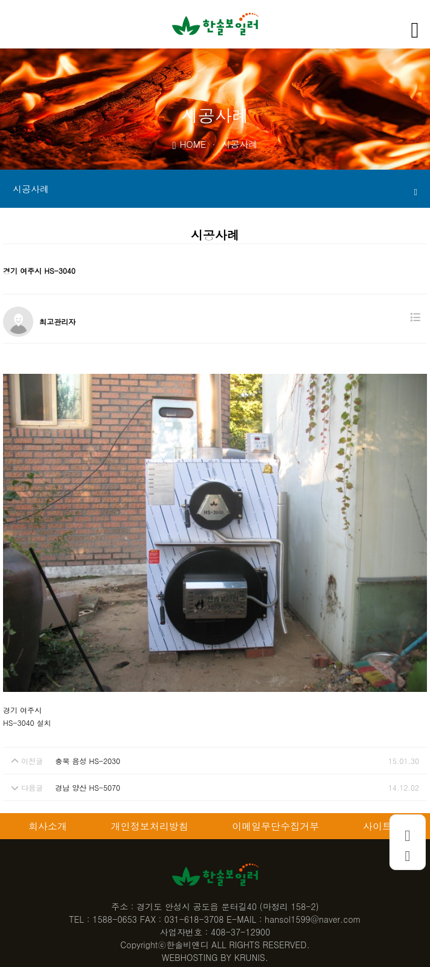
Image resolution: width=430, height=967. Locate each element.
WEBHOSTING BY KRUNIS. (215, 957)
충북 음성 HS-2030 (87, 761)
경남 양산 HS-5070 (87, 787)
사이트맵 (382, 826)
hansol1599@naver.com (313, 919)
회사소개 (47, 826)
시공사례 (215, 189)
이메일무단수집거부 (275, 826)
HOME (190, 143)
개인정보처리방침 (149, 826)
